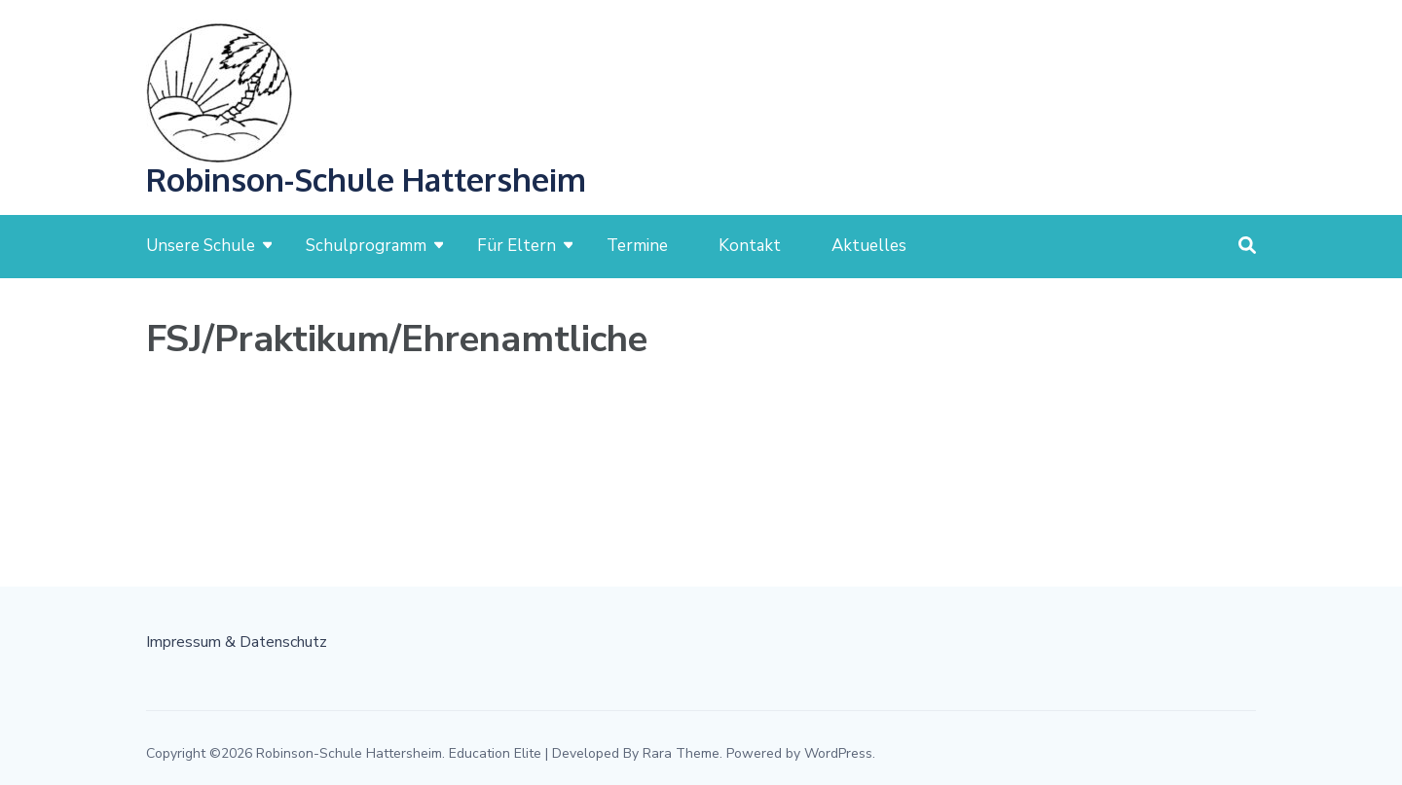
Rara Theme (681, 753)
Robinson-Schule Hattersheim (366, 179)
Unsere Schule (200, 245)
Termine (637, 245)
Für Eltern (516, 245)
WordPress (838, 753)
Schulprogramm (366, 245)
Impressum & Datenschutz (236, 642)
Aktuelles (868, 245)
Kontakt (750, 245)
